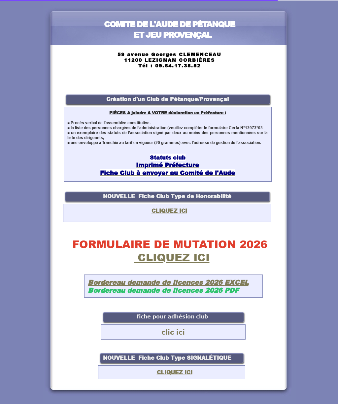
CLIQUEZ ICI (172, 257)
